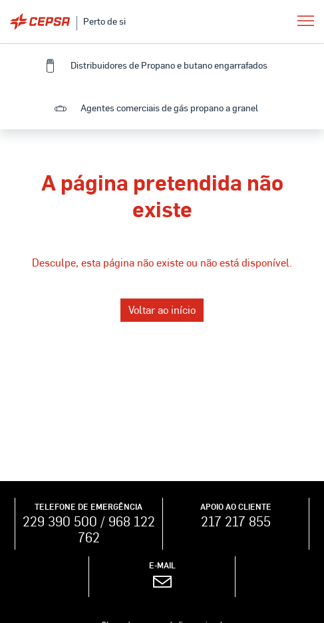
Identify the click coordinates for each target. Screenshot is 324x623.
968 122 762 (116, 529)
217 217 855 (236, 521)
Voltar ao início (162, 309)
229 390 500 (60, 521)
